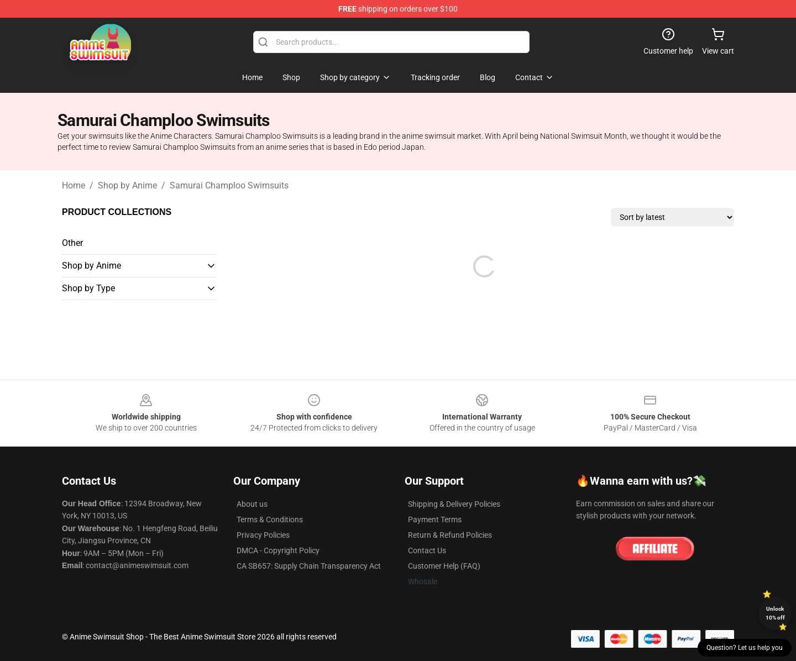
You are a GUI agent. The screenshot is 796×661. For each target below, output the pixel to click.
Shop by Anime (127, 185)
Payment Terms (435, 519)
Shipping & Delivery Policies (454, 504)
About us (252, 504)
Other (72, 243)
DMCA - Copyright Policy (278, 550)
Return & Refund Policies (450, 535)
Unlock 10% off (775, 613)
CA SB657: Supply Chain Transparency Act (309, 566)
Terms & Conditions (270, 519)
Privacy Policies (263, 535)
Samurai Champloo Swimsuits (229, 185)
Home (73, 185)
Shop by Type (88, 288)
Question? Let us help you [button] (744, 648)
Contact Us (427, 550)
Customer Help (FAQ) (444, 566)
